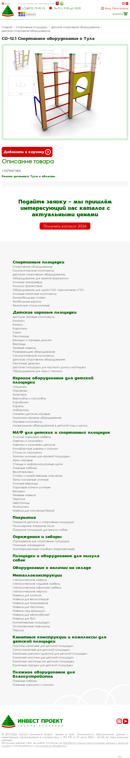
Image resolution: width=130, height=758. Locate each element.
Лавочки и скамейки (28, 440)
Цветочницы (21, 502)
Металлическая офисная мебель (37, 587)
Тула (7, 3)
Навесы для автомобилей (31, 614)
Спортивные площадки (31, 27)
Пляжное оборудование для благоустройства (44, 674)
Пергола (19, 498)
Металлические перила (30, 591)
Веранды (19, 343)
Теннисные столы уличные (31, 305)
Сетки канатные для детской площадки (41, 649)
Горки (17, 332)
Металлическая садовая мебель (36, 583)
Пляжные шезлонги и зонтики (33, 684)
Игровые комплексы (27, 421)
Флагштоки (21, 506)
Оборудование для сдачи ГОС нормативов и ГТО (48, 289)
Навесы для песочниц (28, 606)
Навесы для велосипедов (31, 599)
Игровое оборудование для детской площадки (53, 380)
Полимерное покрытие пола (33, 525)
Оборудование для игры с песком (37, 371)
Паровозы (20, 390)
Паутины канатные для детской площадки (43, 645)
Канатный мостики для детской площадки (43, 657)
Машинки (20, 386)
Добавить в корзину (27, 152)
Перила (18, 630)
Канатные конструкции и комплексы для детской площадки (59, 639)
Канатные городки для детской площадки (43, 665)
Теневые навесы (24, 347)
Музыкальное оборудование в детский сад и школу (50, 425)
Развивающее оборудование (34, 351)
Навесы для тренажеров (30, 603)
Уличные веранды (25, 483)
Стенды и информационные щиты (38, 464)
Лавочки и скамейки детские (34, 444)
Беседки (19, 491)
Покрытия (24, 517)
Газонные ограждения (29, 545)
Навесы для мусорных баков (33, 510)
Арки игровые (23, 460)
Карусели (20, 328)
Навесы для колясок (27, 595)
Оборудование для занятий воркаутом (41, 278)
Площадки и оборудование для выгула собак (56, 558)
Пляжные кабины (25, 467)
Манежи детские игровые (31, 413)
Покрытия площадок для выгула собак (40, 529)
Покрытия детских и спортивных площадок (43, 521)
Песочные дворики (26, 363)
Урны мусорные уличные (31, 479)
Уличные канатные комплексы (34, 293)
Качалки (19, 320)
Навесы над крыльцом (29, 610)
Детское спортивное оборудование (75, 27)
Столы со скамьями (27, 452)
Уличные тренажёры (27, 282)
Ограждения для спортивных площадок (41, 541)
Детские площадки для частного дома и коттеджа (49, 367)
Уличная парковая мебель (32, 436)
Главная (7, 27)
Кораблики (21, 402)
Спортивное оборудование (32, 266)
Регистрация (120, 8)
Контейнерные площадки (31, 622)
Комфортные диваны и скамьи (35, 448)
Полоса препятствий (27, 286)
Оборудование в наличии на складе (52, 567)
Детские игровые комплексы (34, 316)
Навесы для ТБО (24, 618)
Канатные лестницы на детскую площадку (43, 661)
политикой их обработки (50, 745)
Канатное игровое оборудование (37, 417)
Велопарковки (23, 471)
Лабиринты (21, 409)
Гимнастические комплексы (33, 270)
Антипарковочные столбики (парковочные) (44, 548)
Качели (18, 324)
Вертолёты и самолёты (29, 398)
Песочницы (21, 336)
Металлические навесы (30, 579)
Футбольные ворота (27, 301)
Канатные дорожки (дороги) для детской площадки (50, 653)
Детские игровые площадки (45, 312)
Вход (108, 8)
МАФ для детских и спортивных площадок (61, 432)
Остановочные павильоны (31, 626)
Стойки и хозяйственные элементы (37, 475)
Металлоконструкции (37, 575)
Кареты (18, 406)
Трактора (20, 394)
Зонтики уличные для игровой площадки (41, 456)
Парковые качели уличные (31, 487)
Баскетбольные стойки (29, 297)
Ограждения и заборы (37, 536)
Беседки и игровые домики (32, 340)
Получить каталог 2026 (65, 226)
